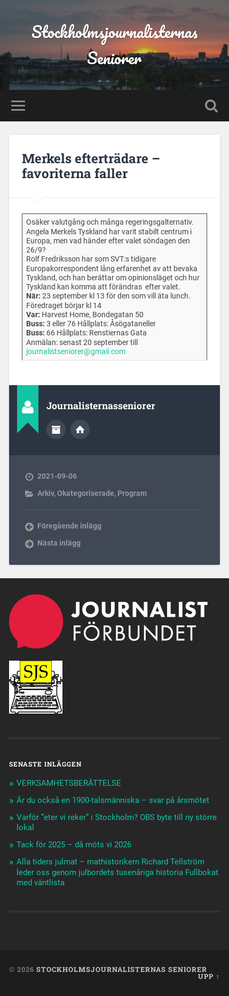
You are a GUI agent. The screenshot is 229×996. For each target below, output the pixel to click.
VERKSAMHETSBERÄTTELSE (70, 783)
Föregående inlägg (69, 526)
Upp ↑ (208, 976)
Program (132, 493)
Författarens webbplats (80, 429)
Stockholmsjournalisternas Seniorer (114, 45)
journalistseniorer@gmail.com (75, 351)
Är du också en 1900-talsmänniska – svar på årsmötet (113, 800)
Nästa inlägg (59, 543)
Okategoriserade (85, 493)
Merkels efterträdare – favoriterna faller (91, 166)
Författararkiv (56, 429)
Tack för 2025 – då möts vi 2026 (74, 844)
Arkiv (45, 493)
